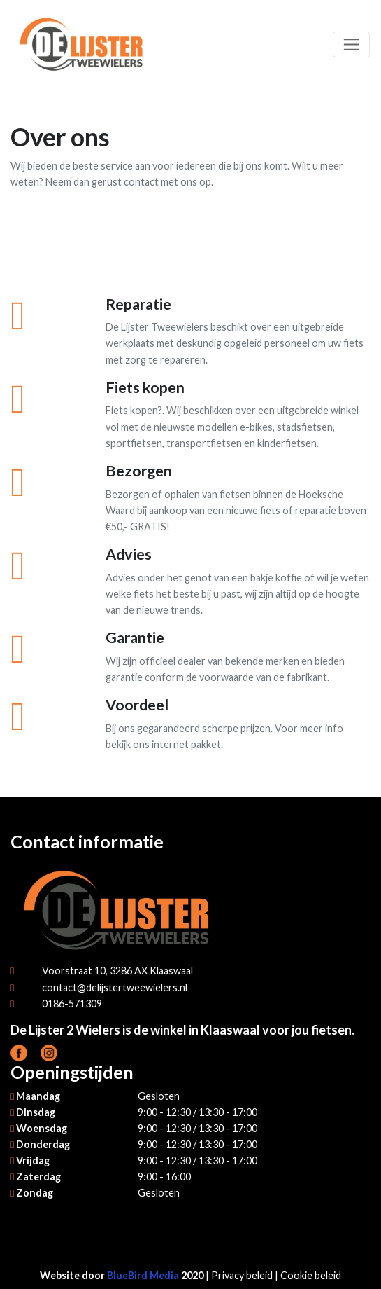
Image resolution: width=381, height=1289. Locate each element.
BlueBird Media (143, 1275)
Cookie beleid (310, 1275)
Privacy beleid (242, 1275)
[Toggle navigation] (351, 44)
